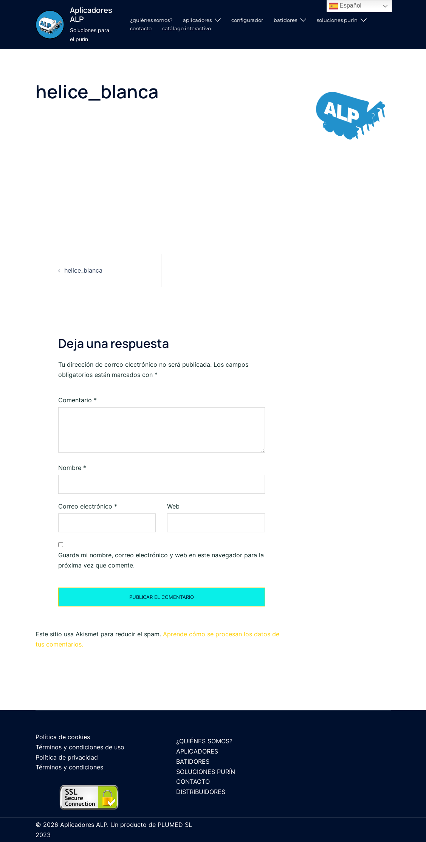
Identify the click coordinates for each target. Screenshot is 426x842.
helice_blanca (83, 270)
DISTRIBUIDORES (200, 791)
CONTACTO (141, 28)
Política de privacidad (67, 757)
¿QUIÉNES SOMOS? (151, 20)
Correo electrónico (87, 506)
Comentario (77, 400)
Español (345, 6)
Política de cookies (63, 737)
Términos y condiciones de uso (80, 747)
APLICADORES (197, 20)
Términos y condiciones (69, 767)
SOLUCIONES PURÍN (337, 20)
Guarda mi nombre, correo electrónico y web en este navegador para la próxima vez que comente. (161, 560)
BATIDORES (285, 20)
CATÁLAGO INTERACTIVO (186, 28)
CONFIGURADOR (247, 20)
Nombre (72, 467)
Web (173, 506)
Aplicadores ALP (91, 14)
